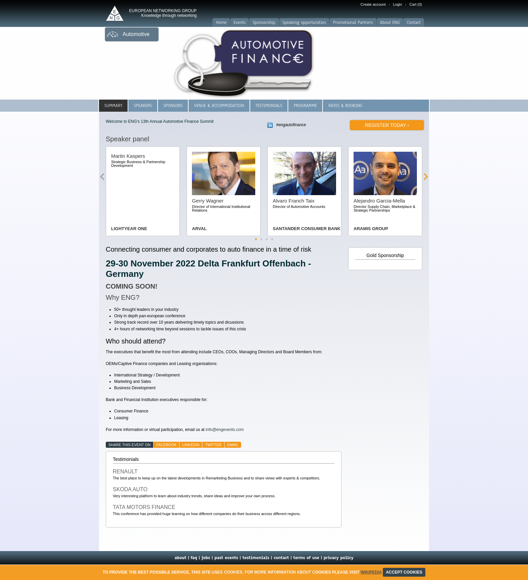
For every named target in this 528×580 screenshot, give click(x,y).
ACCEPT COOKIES (404, 572)
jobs (205, 558)
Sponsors (173, 106)
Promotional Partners (353, 23)
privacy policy (339, 558)
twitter (213, 445)
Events (239, 23)
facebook (166, 445)
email (232, 445)
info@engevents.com (225, 429)
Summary (113, 106)
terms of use (306, 558)
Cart (415, 4)
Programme (305, 106)
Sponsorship (264, 23)
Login (397, 4)
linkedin (190, 445)
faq (194, 558)
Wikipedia (371, 572)
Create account (373, 4)
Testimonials (269, 106)
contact (281, 558)
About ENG (390, 23)
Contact (414, 23)
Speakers (143, 106)
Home (221, 23)
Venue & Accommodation (219, 106)
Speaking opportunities (304, 23)
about (180, 558)
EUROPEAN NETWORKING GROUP (163, 13)
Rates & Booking (345, 106)
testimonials (255, 558)
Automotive (136, 34)
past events (226, 558)
